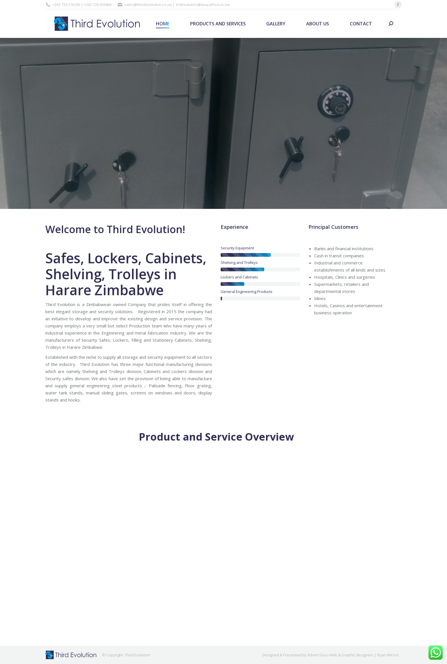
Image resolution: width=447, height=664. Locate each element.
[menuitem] (162, 24)
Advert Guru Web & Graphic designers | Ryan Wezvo (353, 654)
